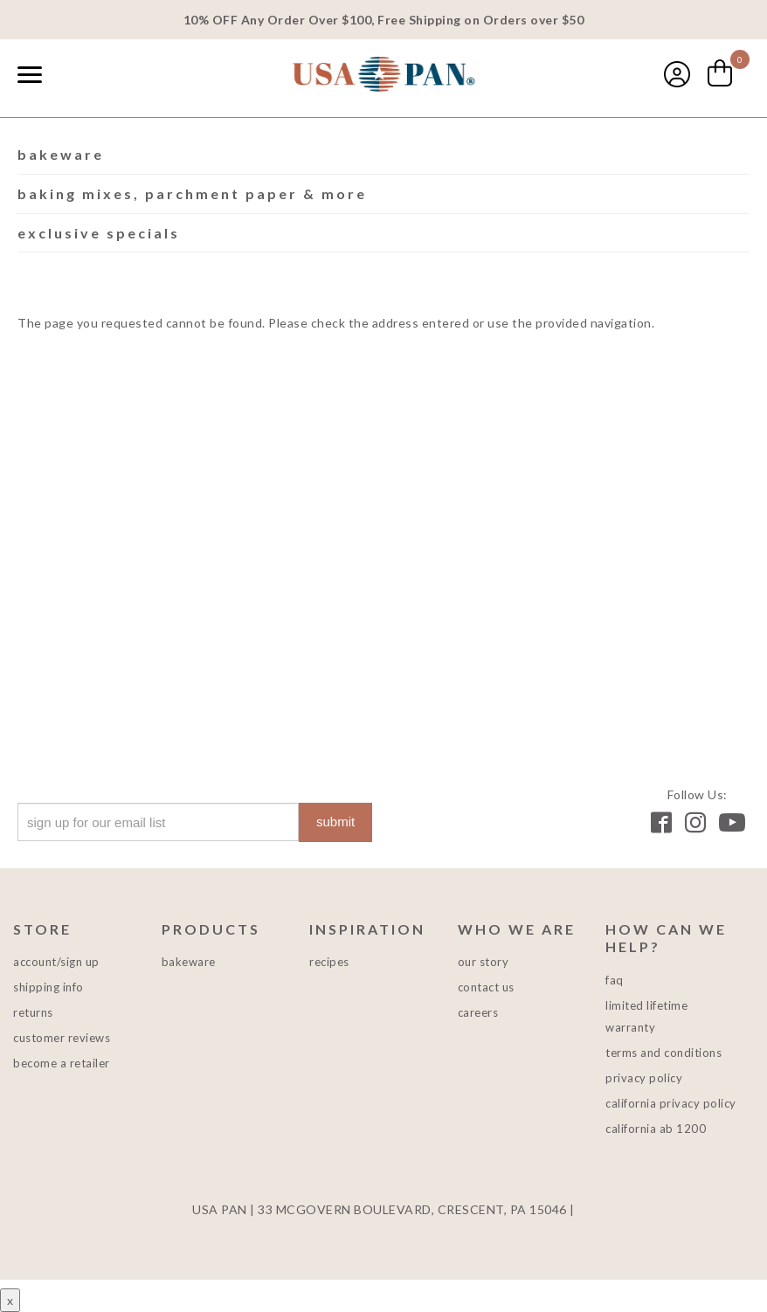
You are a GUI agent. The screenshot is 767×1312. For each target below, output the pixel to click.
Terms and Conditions (663, 1053)
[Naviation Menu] (29, 74)
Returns (33, 1012)
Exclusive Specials (98, 232)
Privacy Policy (643, 1078)
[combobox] (69, 76)
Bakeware (60, 154)
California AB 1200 (655, 1129)
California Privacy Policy (670, 1103)
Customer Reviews (61, 1038)
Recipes (329, 962)
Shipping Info (48, 987)
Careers (478, 1012)
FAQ (614, 980)
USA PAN (383, 76)
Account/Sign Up (56, 962)
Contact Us (486, 987)
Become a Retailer (61, 1063)
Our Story (483, 962)
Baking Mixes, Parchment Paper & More (192, 193)
